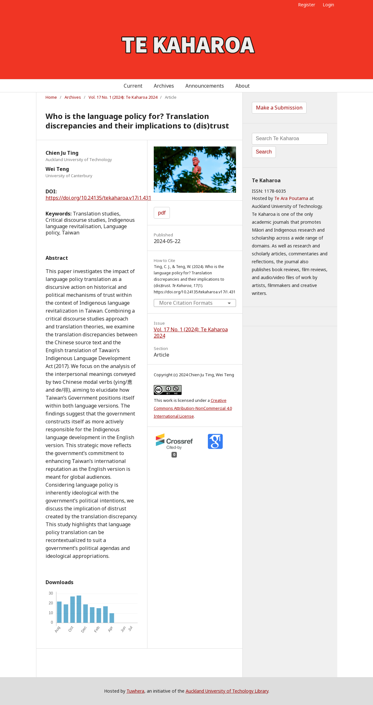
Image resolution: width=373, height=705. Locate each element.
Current (133, 85)
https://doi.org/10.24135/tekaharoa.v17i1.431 (98, 197)
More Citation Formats (186, 302)
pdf (162, 212)
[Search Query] (290, 139)
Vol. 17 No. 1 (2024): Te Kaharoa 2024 (123, 97)
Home (51, 97)
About (242, 85)
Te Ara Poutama (291, 198)
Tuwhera (135, 691)
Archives (164, 85)
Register (306, 5)
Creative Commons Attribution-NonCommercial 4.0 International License (193, 408)
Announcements (204, 85)
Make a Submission (279, 107)
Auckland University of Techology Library (227, 691)
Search (264, 151)
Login (328, 5)
